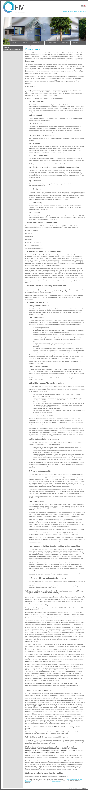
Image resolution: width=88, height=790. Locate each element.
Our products (51, 43)
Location (70, 11)
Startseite (32, 45)
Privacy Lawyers (56, 781)
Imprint (75, 11)
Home (60, 11)
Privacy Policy (82, 11)
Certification (37, 43)
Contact (65, 11)
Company (24, 43)
